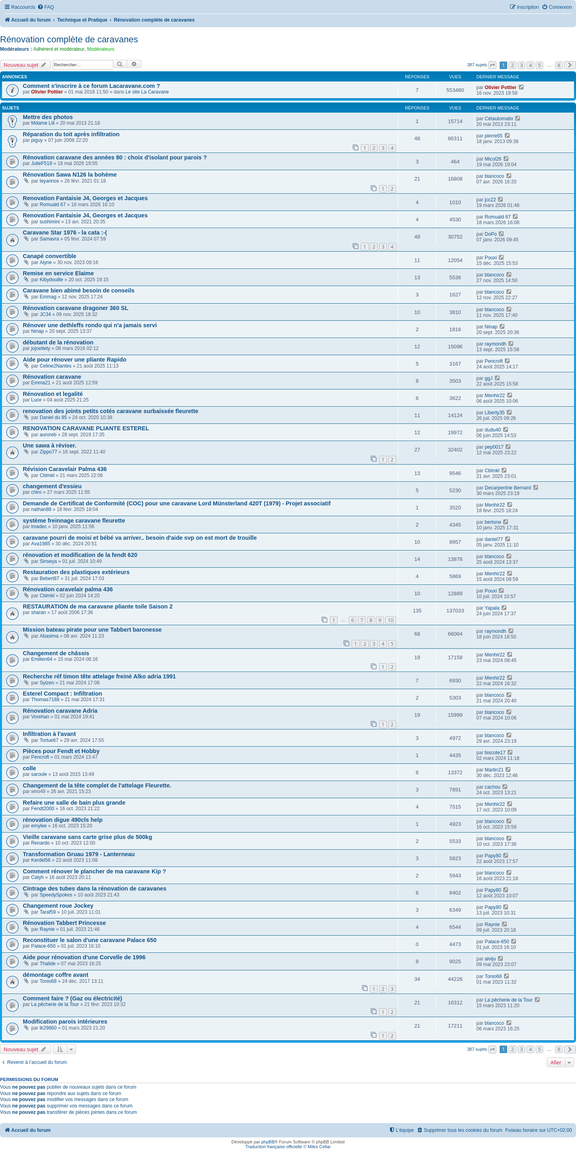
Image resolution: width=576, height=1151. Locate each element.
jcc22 (490, 200)
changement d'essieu (52, 486)
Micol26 (493, 159)
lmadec (39, 526)
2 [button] (512, 65)
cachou (492, 787)
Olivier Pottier (47, 92)
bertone (493, 522)
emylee (39, 826)
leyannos (49, 181)
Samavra (49, 239)
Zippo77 (48, 452)
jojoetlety (40, 348)
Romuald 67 (53, 204)
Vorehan (40, 717)
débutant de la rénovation (58, 342)
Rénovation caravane (52, 377)
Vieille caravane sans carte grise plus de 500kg (87, 837)
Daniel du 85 (53, 417)
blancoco (494, 176)
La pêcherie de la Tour (55, 1004)
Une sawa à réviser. (49, 445)
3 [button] (521, 65)
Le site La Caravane (147, 92)
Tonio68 (48, 981)
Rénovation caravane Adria (60, 711)
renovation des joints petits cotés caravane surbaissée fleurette (110, 411)
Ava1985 (40, 544)
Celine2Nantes (55, 366)
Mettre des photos (48, 117)
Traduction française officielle (273, 1146)
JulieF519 (41, 163)
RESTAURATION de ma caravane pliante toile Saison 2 (98, 606)
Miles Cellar (319, 1146)
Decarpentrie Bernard (508, 488)
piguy (37, 140)
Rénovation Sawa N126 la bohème (70, 174)
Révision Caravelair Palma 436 (65, 469)
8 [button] (559, 65)
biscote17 (495, 752)
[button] (492, 65)
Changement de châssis (56, 653)
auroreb (48, 434)
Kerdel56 (40, 860)
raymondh (495, 344)
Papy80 (493, 856)
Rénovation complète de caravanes (69, 39)
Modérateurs (100, 49)
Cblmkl (47, 475)
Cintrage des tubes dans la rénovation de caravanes (94, 888)
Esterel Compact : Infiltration (62, 693)
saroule (39, 774)
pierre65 (493, 136)
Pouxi (491, 257)
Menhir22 (495, 395)
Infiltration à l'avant (49, 734)
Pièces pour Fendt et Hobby (61, 751)
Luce (36, 400)
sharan (38, 612)
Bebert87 (49, 578)
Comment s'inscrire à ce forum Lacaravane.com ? (91, 86)
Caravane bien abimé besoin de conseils (78, 290)
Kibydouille (51, 279)
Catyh (37, 877)
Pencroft (494, 361)
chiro (36, 492)
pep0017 (494, 447)
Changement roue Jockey (58, 906)
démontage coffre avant (55, 975)
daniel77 (494, 539)
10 (391, 620)
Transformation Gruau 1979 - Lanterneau (79, 854)
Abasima (49, 636)
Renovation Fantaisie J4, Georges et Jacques (85, 198)
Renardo (40, 843)
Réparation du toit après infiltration (71, 134)
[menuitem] (45, 7)
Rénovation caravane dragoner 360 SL (75, 308)
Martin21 (494, 770)
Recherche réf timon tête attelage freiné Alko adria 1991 (99, 676)
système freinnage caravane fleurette (74, 520)
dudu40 (493, 430)
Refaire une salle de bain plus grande (74, 802)
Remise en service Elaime (58, 273)
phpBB (267, 1141)
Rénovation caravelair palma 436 (68, 589)
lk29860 (48, 1028)
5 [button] (539, 65)
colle (29, 768)
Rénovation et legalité (53, 394)
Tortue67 (49, 740)
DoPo (491, 234)
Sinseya (48, 561)
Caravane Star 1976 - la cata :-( (65, 232)
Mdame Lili (42, 123)
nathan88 (41, 509)
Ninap (37, 331)
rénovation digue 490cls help (62, 820)
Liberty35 (495, 412)
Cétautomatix (499, 118)
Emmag (48, 297)
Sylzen (47, 683)
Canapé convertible (49, 256)
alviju (490, 959)
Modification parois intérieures (65, 1021)
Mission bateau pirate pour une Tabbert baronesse (92, 629)
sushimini (50, 222)
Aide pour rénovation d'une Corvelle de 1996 (84, 957)
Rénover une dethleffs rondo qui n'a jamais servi (90, 325)
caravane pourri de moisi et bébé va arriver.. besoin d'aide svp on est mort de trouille (140, 538)
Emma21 (40, 383)
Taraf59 (48, 912)
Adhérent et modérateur (58, 49)
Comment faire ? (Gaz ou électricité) (72, 998)
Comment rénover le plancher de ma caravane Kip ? (94, 871)
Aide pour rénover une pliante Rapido (74, 359)
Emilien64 (41, 659)
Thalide (48, 963)
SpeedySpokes (56, 895)
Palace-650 (43, 946)
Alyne (46, 262)
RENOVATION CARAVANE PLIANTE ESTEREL (86, 428)
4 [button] (530, 65)
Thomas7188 (45, 699)
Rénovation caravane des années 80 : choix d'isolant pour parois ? (115, 157)
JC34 (45, 314)
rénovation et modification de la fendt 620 (80, 555)
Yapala (492, 608)
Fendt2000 (42, 808)
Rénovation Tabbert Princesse (64, 923)
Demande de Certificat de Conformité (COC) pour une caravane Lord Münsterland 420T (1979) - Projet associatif (177, 503)
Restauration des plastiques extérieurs (76, 572)
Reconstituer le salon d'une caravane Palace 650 (89, 940)
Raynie (47, 929)
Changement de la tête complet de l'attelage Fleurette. (97, 785)
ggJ (489, 378)
